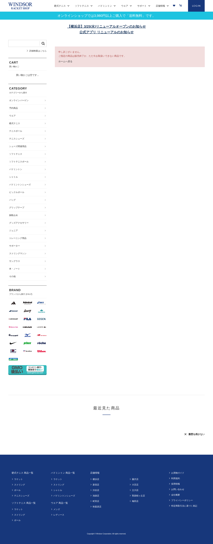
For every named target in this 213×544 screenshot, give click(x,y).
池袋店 (96, 495)
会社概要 (175, 495)
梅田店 (135, 501)
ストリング (19, 484)
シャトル (57, 490)
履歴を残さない (196, 434)
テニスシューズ (21, 495)
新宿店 (96, 484)
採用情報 (175, 484)
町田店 (96, 501)
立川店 (135, 490)
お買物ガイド (177, 473)
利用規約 (175, 478)
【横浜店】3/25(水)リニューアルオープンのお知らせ (106, 26)
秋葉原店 (97, 506)
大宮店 (135, 484)
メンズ (56, 509)
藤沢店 (135, 479)
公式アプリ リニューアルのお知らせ (106, 32)
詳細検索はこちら (38, 51)
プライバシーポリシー (182, 500)
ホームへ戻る (65, 61)
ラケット (18, 479)
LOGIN (196, 5)
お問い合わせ (177, 489)
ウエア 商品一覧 (59, 503)
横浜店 (96, 479)
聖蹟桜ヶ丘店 (138, 495)
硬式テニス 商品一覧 (22, 472)
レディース (58, 515)
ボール (17, 490)
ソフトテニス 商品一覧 (24, 503)
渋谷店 (96, 490)
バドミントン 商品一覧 (63, 472)
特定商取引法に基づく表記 (184, 506)
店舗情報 (95, 472)
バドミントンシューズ (64, 495)
